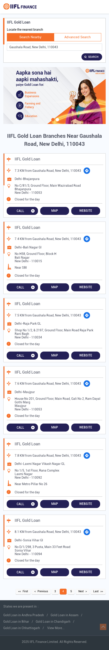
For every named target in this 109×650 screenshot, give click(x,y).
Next (81, 591)
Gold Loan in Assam (64, 615)
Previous (43, 591)
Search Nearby (30, 37)
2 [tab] (57, 122)
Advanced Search (77, 37)
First (25, 591)
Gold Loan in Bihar (16, 621)
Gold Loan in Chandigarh (53, 621)
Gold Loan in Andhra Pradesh (23, 615)
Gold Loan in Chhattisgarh (21, 628)
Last (96, 591)
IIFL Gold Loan (27, 159)
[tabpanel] (54, 95)
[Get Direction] (86, 170)
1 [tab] (52, 122)
